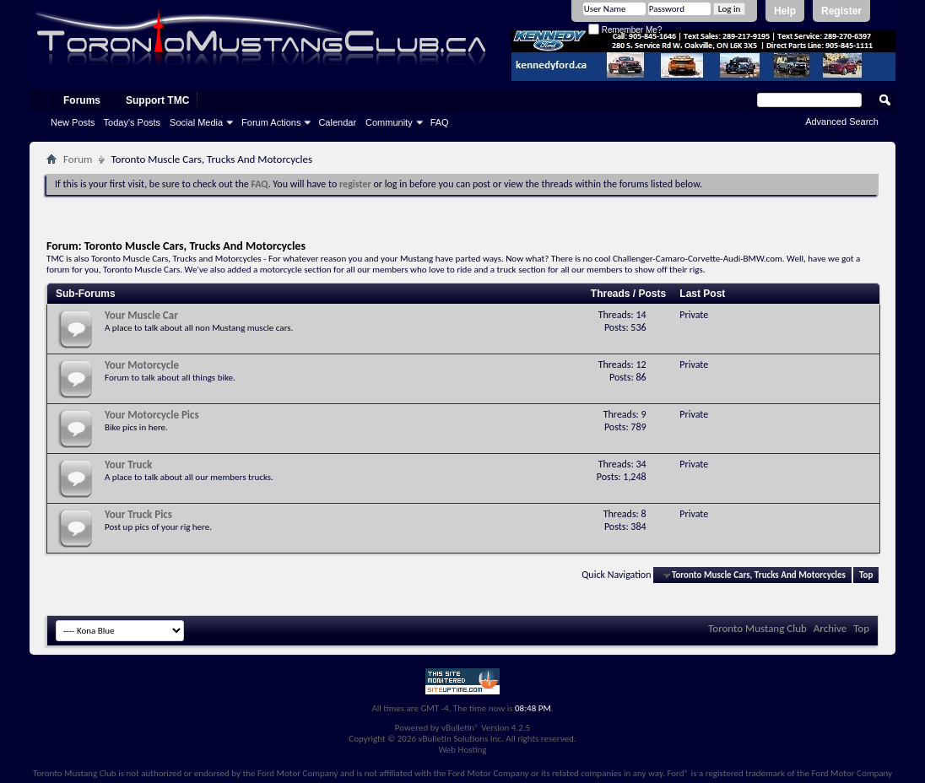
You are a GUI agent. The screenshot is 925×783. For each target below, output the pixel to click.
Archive (830, 628)
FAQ (439, 122)
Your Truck (128, 464)
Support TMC (157, 100)
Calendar (337, 122)
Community (389, 122)
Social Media (196, 122)
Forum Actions (270, 122)
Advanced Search (842, 121)
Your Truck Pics (138, 514)
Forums (81, 100)
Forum (77, 159)
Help (785, 11)
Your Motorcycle (142, 365)
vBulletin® (460, 727)
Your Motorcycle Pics (152, 414)
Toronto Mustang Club (757, 628)
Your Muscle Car (141, 315)
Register (841, 11)
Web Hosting (462, 749)
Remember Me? (625, 30)
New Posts (73, 122)
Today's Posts (132, 122)
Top (866, 575)
